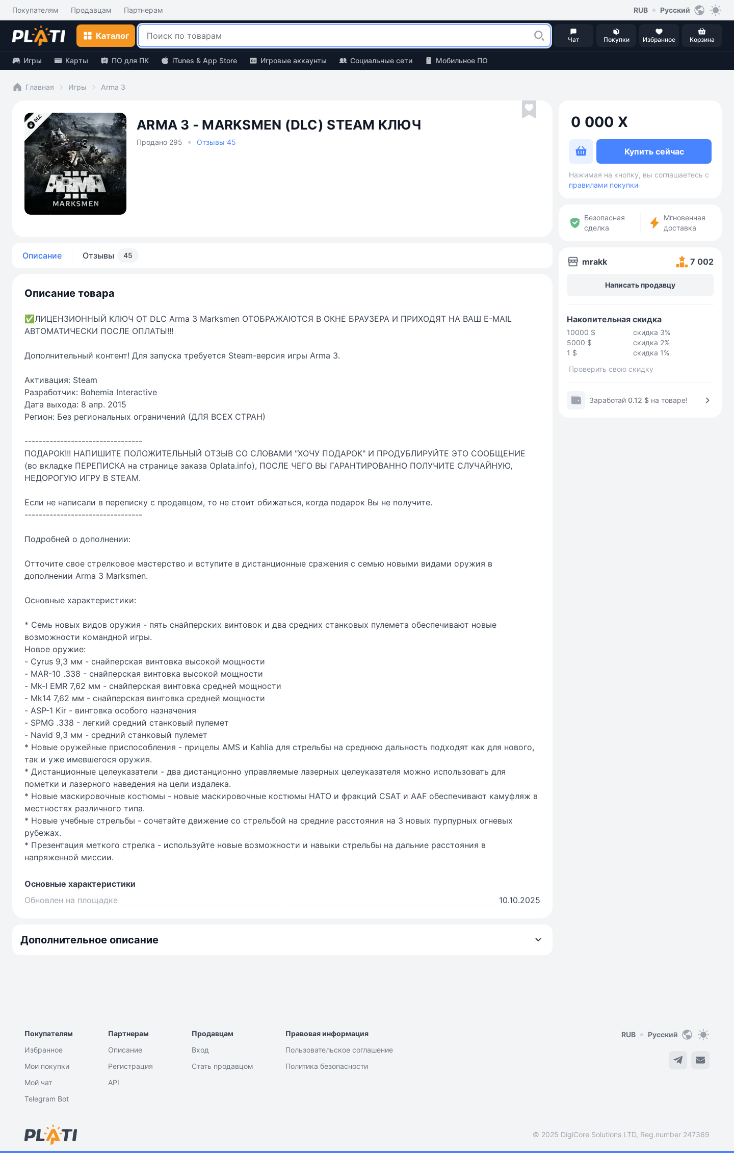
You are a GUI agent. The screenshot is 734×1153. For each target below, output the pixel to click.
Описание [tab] (42, 255)
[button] (539, 35)
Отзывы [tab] (111, 255)
